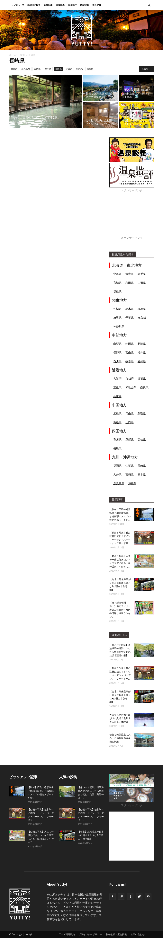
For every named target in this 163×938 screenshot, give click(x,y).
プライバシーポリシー (90, 934)
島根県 (117, 422)
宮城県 (117, 282)
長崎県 (58, 68)
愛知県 (142, 361)
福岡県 (37, 68)
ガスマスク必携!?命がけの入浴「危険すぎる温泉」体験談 (120, 718)
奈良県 (144, 387)
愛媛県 (129, 439)
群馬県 (142, 309)
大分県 (14, 68)
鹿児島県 (25, 68)
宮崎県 (90, 68)
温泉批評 (72, 5)
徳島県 (117, 448)
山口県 (129, 422)
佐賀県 (69, 68)
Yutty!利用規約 (67, 934)
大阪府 (117, 378)
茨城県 (117, 309)
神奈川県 (118, 326)
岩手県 (142, 274)
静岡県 (129, 343)
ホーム (12, 55)
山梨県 (117, 343)
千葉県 (129, 317)
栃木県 (129, 309)
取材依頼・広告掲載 (116, 934)
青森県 (129, 274)
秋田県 (129, 282)
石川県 (117, 361)
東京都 (142, 317)
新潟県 (142, 343)
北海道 (117, 274)
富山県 (129, 352)
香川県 (117, 439)
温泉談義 (60, 5)
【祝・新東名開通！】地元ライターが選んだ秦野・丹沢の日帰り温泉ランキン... (120, 609)
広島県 (117, 413)
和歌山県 (130, 387)
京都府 (129, 378)
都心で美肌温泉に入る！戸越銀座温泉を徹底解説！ (120, 738)
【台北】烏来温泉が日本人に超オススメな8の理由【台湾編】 (91, 835)
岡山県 (129, 413)
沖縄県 (79, 68)
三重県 (117, 387)
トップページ (17, 5)
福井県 (142, 352)
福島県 (117, 291)
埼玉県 (117, 317)
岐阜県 (129, 361)
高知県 (142, 439)
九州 (22, 55)
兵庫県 (117, 396)
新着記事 (48, 5)
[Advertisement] (131, 216)
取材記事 (84, 5)
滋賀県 (142, 378)
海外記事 (96, 5)
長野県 (117, 352)
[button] (149, 5)
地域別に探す (33, 5)
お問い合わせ (138, 934)
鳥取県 (142, 413)
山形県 (142, 282)
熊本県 (48, 68)
